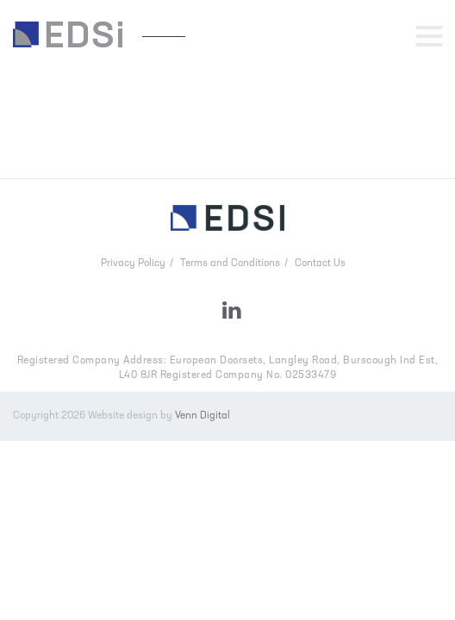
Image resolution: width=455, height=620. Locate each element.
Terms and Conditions (230, 263)
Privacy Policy (133, 263)
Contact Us (320, 263)
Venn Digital (202, 416)
